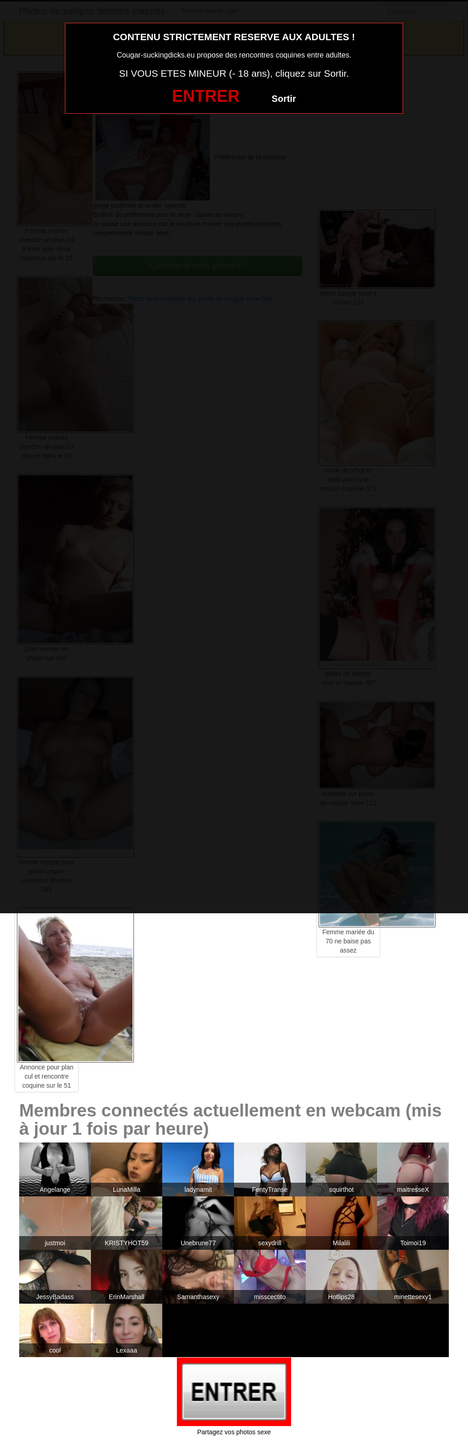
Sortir (283, 99)
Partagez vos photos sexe (234, 1432)
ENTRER (205, 96)
